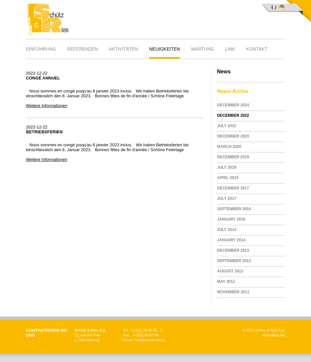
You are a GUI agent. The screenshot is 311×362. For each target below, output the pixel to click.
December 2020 (233, 136)
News (224, 71)
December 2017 (233, 188)
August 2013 (230, 271)
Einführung (41, 49)
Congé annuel (43, 78)
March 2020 (229, 146)
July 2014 (226, 229)
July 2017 (226, 198)
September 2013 (234, 261)
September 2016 (234, 209)
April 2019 (227, 177)
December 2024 (233, 105)
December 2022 (233, 115)
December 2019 (233, 157)
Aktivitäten (123, 49)
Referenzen (82, 49)
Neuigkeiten (164, 49)
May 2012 (226, 281)
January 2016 (231, 219)
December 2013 (233, 250)
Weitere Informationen (46, 105)
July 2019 (226, 167)
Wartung (202, 49)
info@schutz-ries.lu (150, 340)
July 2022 (226, 126)
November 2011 (233, 292)
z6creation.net (274, 335)
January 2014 (231, 240)
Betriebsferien (44, 131)
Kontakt (256, 49)
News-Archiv (232, 91)
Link (230, 49)
